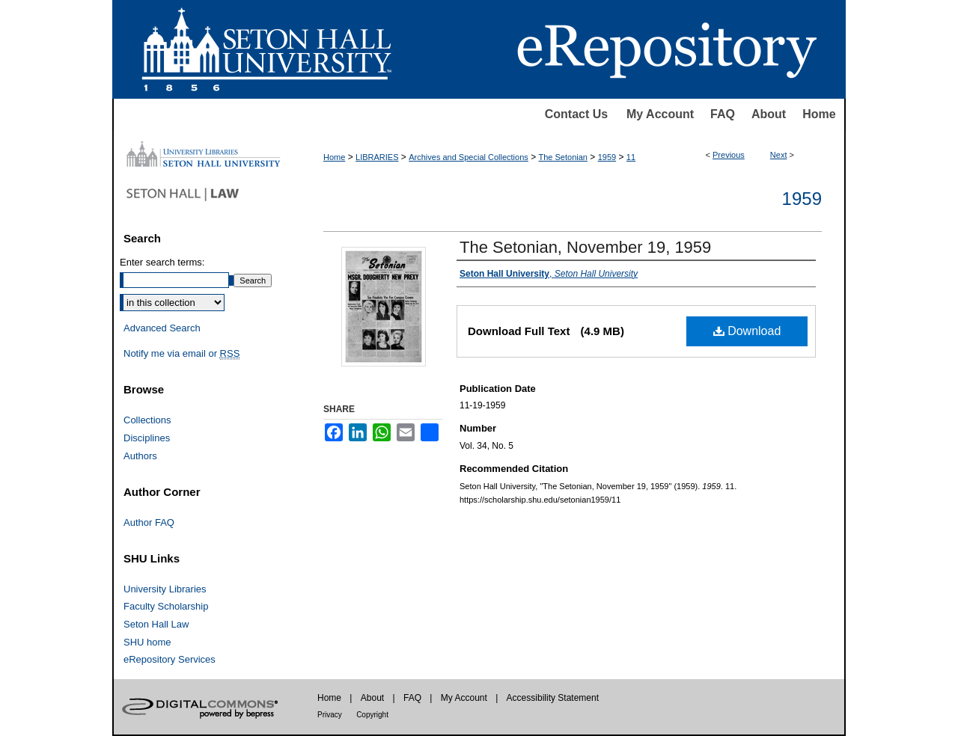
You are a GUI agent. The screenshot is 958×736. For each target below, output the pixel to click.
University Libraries (165, 589)
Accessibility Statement (553, 698)
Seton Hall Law (156, 624)
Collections (147, 420)
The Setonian (563, 157)
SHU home (147, 642)
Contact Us (576, 114)
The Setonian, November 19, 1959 (585, 247)
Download (747, 331)
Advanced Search (162, 328)
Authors (140, 455)
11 (630, 157)
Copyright (372, 715)
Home (818, 114)
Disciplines (146, 438)
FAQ (722, 114)
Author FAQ (148, 522)
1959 (607, 157)
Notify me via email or (181, 354)
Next (778, 154)
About (768, 114)
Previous (729, 154)
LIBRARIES (377, 157)
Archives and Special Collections (468, 157)
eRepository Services (169, 659)
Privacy (329, 715)
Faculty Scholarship (165, 606)
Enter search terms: (162, 262)
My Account (660, 114)
